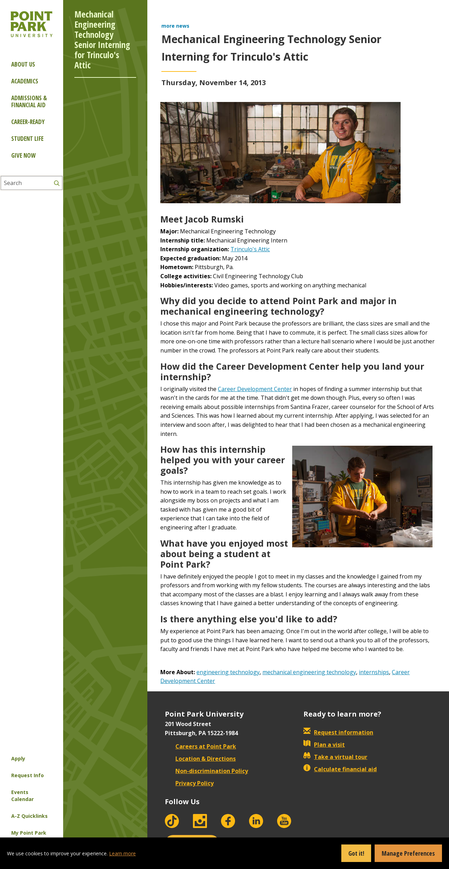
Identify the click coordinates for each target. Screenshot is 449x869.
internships (374, 672)
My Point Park (28, 832)
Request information (338, 732)
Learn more (122, 853)
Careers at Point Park (200, 746)
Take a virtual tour (335, 757)
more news (175, 25)
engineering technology (228, 672)
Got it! (356, 853)
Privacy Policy (189, 783)
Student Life (27, 139)
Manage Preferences (408, 853)
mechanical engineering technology (309, 672)
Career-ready (28, 122)
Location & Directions (200, 758)
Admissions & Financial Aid (29, 101)
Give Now (23, 155)
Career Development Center (255, 389)
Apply (18, 758)
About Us (23, 64)
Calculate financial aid (340, 769)
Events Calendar (22, 795)
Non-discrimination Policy (206, 771)
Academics (24, 81)
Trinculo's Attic (250, 249)
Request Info (27, 775)
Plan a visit (324, 744)
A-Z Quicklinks (29, 816)
